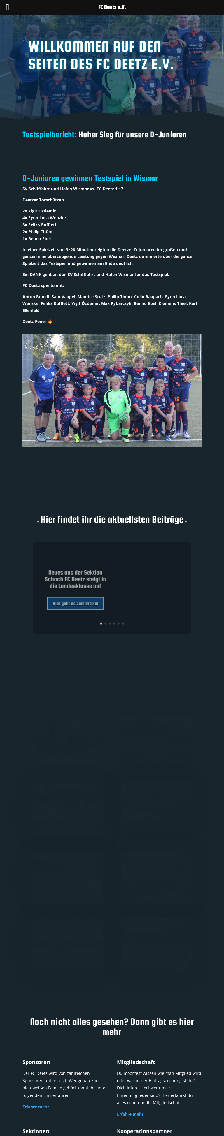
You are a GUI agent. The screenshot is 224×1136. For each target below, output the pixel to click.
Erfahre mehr (35, 1106)
